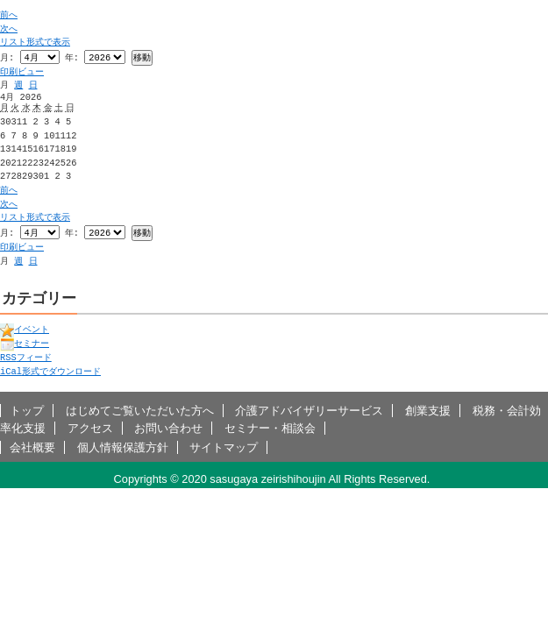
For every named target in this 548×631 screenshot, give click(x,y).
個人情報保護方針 (122, 449)
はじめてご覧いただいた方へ (140, 412)
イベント (24, 331)
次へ (9, 29)
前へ (9, 15)
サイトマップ (223, 449)
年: (72, 58)
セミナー (24, 345)
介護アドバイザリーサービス (309, 412)
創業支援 (428, 412)
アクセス (90, 429)
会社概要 (32, 449)
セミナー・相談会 (270, 429)
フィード (26, 359)
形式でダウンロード (50, 373)
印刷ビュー (22, 73)
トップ (27, 412)
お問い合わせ (168, 429)
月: (7, 58)
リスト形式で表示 (35, 42)
